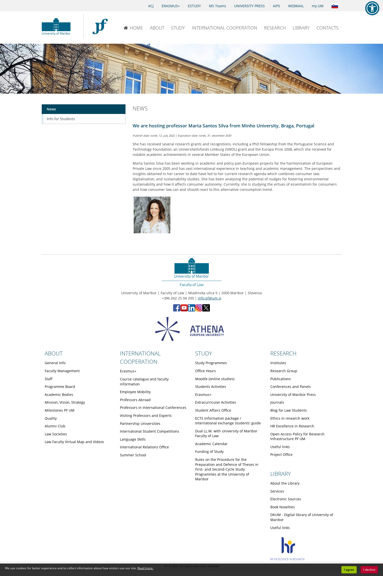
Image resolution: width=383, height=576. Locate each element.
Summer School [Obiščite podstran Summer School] (133, 455)
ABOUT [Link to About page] (54, 353)
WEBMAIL (296, 5)
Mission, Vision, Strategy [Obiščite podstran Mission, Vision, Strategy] (65, 402)
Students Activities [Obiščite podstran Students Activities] (210, 386)
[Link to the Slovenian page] (335, 5)
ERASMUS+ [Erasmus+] (171, 5)
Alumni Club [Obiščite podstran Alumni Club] (55, 426)
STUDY (178, 28)
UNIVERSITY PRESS (249, 5)
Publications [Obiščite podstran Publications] (280, 378)
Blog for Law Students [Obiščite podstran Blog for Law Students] (288, 410)
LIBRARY (301, 28)
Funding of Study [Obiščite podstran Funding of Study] (209, 451)
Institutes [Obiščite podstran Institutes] (278, 362)
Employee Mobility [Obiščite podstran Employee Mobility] (135, 391)
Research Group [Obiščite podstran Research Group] (283, 370)
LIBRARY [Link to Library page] (280, 473)
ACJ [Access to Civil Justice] (151, 5)
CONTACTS (328, 28)
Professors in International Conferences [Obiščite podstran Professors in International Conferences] (153, 407)
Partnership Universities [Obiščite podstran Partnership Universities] (140, 423)
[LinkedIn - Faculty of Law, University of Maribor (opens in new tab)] (191, 310)
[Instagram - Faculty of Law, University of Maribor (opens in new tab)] (198, 310)
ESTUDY (194, 5)
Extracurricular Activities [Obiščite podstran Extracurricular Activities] (215, 402)
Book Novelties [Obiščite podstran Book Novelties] (282, 507)
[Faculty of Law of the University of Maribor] (100, 25)
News (51, 109)
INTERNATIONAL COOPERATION (224, 28)
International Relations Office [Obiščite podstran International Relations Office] (144, 447)
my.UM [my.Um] (318, 5)
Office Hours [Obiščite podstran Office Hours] (205, 370)
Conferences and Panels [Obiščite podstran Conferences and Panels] (290, 386)
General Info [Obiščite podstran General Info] (55, 362)
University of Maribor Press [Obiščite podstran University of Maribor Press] (293, 394)
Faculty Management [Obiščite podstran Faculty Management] (62, 370)
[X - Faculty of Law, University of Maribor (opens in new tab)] (206, 310)
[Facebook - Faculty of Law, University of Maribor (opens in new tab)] (176, 310)
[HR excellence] (287, 559)
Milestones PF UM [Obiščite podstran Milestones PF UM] (59, 410)
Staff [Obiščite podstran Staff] (48, 378)
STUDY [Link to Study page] (203, 353)
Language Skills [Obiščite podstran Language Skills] (133, 439)
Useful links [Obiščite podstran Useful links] (280, 446)
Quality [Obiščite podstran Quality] (51, 418)
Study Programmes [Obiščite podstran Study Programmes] (211, 362)
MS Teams (217, 5)
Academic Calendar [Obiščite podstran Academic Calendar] (211, 443)
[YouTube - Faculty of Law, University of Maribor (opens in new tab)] (184, 310)
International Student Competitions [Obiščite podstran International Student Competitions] (149, 431)
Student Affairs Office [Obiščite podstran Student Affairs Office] (213, 410)
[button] (372, 8)
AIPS (276, 5)
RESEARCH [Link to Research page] (283, 353)
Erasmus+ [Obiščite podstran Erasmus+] (128, 371)
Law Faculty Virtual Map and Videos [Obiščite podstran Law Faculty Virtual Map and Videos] (74, 441)
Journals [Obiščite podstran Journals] (277, 402)
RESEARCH (275, 28)
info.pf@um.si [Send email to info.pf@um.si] (209, 298)
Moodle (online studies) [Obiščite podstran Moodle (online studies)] (214, 378)
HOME (133, 28)
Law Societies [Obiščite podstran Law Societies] (56, 434)
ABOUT (157, 28)
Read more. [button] (145, 568)
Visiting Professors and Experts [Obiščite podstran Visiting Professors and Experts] (146, 415)
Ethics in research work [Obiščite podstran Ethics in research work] (289, 418)
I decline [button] (369, 570)
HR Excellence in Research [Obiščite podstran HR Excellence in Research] (292, 426)
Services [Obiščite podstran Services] (277, 491)
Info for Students (61, 118)
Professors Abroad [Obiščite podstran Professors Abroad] (135, 399)
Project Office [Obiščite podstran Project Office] (281, 454)
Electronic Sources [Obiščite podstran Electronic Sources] (285, 499)
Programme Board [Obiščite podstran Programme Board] (60, 386)
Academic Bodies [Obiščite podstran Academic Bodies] (59, 394)
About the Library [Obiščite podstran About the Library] (285, 483)
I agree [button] (349, 570)
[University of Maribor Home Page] (57, 25)
